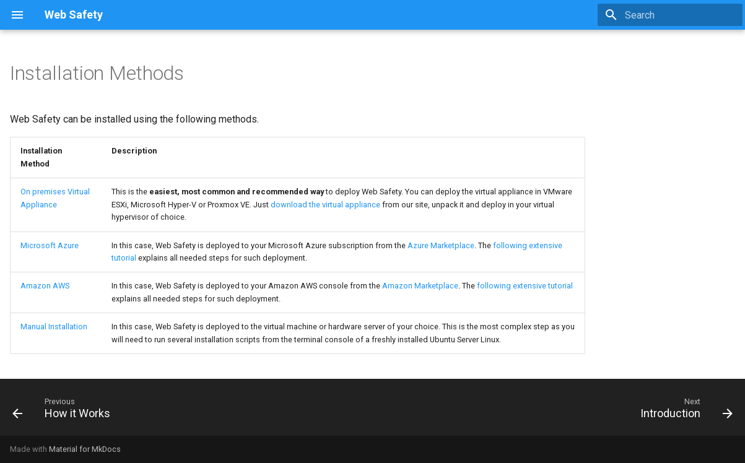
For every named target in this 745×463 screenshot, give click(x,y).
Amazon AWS (44, 285)
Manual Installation (53, 326)
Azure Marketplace (440, 245)
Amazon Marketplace (420, 285)
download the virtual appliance (325, 204)
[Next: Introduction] (683, 411)
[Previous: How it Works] (65, 411)
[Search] (670, 15)
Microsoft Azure (49, 245)
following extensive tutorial (525, 285)
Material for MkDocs (85, 449)
